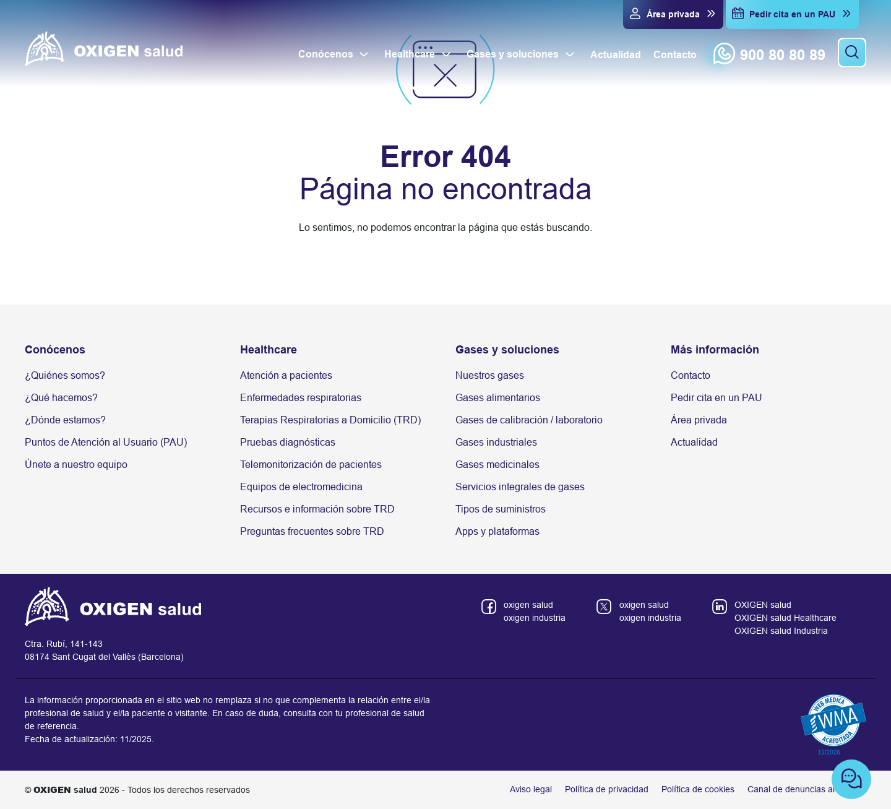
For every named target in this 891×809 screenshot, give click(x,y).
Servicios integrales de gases (520, 487)
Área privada (699, 420)
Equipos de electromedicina (301, 487)
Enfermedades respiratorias (300, 397)
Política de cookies (697, 789)
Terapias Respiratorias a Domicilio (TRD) (330, 420)
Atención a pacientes (286, 375)
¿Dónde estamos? (65, 420)
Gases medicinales (497, 464)
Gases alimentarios (497, 397)
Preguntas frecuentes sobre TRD (312, 531)
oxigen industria (535, 618)
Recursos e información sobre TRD (317, 509)
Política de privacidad (606, 789)
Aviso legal (531, 789)
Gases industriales (496, 442)
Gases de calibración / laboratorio (529, 420)
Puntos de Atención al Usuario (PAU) (106, 442)
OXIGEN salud (762, 605)
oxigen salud (528, 605)
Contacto (690, 375)
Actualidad (694, 442)
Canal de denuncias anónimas (806, 789)
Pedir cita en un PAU (716, 397)
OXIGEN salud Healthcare (785, 618)
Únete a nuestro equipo (76, 464)
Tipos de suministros (500, 509)
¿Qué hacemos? (61, 397)
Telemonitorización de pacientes (311, 464)
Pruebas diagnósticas (287, 442)
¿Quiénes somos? (65, 375)
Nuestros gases (489, 375)
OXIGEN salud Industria (781, 631)
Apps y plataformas (497, 531)
